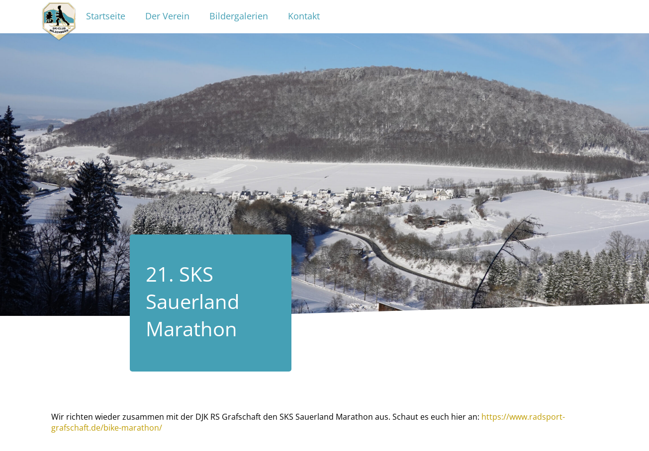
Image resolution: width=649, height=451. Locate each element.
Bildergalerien (238, 16)
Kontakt (304, 16)
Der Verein (167, 16)
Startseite (105, 16)
